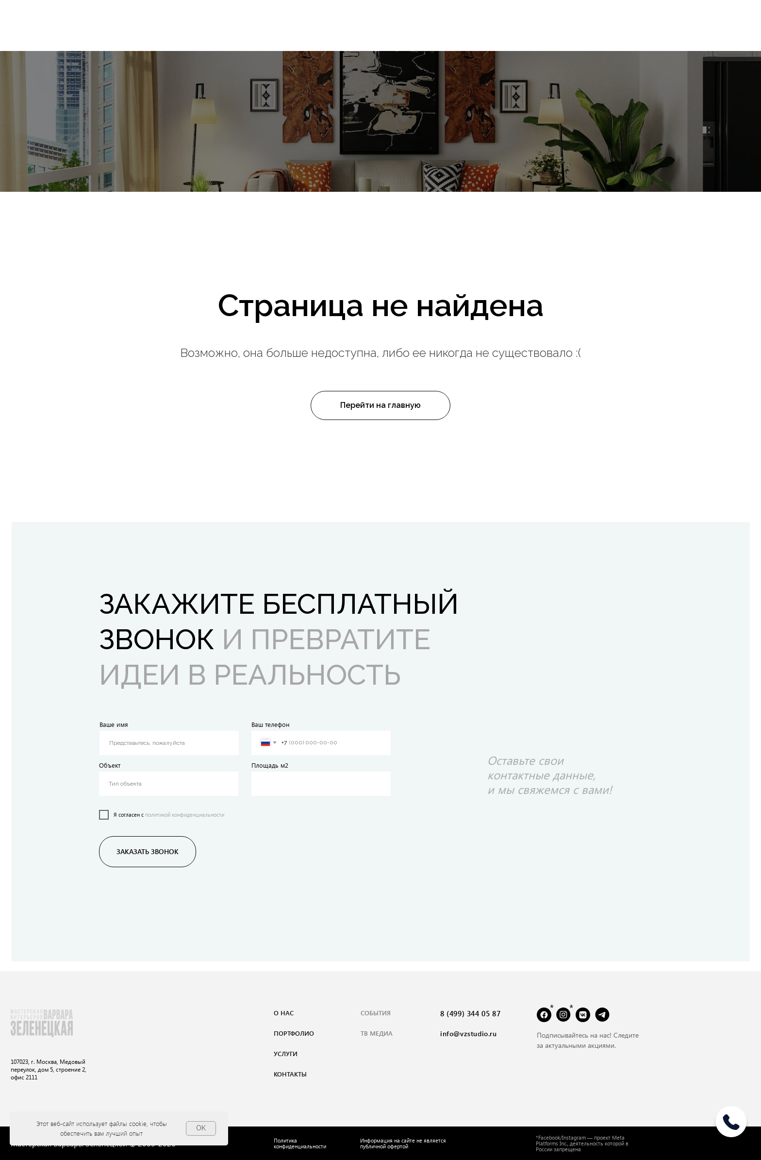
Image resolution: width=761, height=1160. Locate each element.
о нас (284, 1013)
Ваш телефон (270, 724)
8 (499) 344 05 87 (470, 1013)
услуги (286, 1053)
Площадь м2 (269, 765)
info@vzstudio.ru (468, 1033)
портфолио (294, 1033)
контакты (290, 1074)
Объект (109, 765)
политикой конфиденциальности (184, 814)
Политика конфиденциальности (300, 1143)
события (376, 1013)
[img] (731, 1125)
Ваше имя (113, 724)
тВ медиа (377, 1033)
